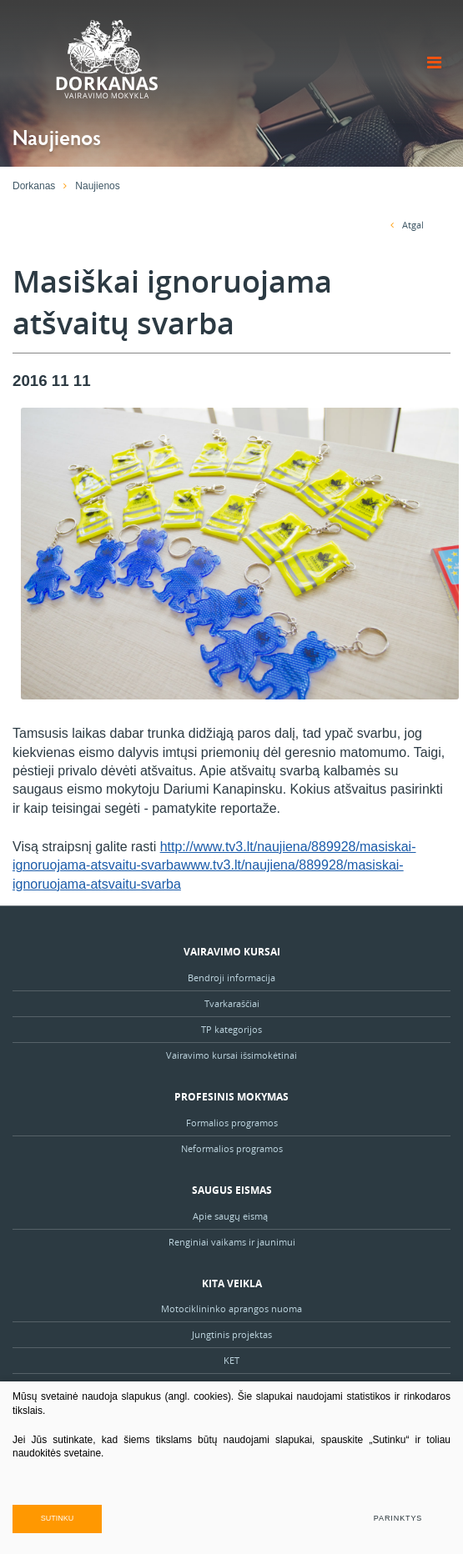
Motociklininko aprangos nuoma (231, 1308)
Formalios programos (232, 1122)
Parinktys (398, 1518)
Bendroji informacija (231, 977)
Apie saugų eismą (231, 1216)
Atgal (407, 224)
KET (231, 1360)
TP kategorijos (231, 1029)
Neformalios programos (232, 1148)
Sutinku (57, 1518)
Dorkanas (34, 186)
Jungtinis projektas (232, 1334)
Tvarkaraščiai (231, 1003)
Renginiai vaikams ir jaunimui (232, 1242)
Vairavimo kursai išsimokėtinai (231, 1055)
